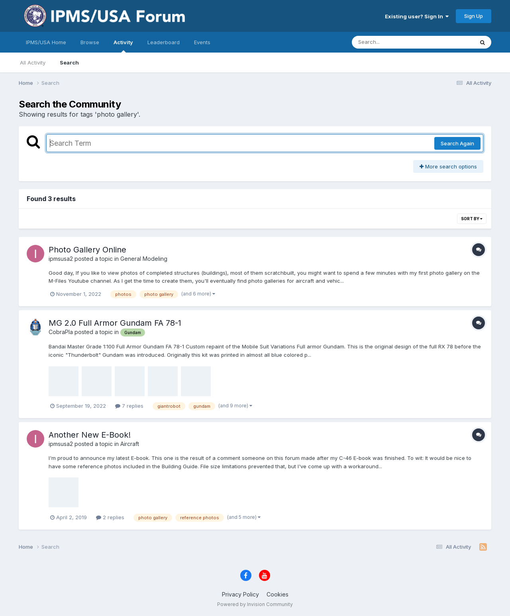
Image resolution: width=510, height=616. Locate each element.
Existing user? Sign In (417, 16)
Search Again (457, 143)
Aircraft (129, 443)
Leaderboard (163, 42)
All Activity (32, 62)
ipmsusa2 (61, 258)
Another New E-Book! (90, 435)
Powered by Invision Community (255, 604)
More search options (448, 166)
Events (202, 42)
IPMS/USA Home (46, 42)
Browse (89, 42)
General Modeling (143, 258)
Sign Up (473, 16)
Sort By (472, 218)
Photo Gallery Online (87, 249)
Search (69, 62)
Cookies (277, 594)
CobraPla (61, 332)
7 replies (129, 406)
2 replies (110, 517)
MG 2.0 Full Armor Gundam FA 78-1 (115, 323)
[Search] (391, 42)
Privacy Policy (240, 594)
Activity (123, 46)
